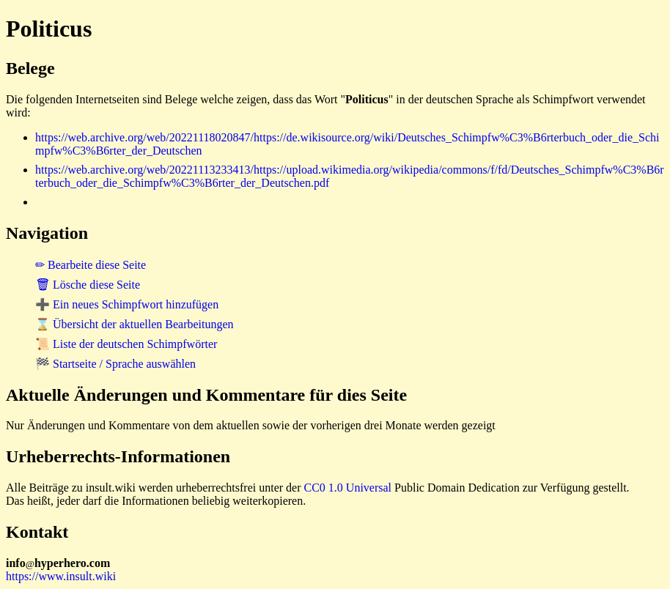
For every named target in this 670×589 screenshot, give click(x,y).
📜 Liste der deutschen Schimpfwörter (126, 344)
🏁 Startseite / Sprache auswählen (115, 364)
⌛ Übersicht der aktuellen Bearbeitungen (134, 324)
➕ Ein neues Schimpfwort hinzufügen (126, 304)
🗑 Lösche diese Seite (87, 284)
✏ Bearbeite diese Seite (90, 265)
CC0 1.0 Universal (348, 487)
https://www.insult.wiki (61, 576)
